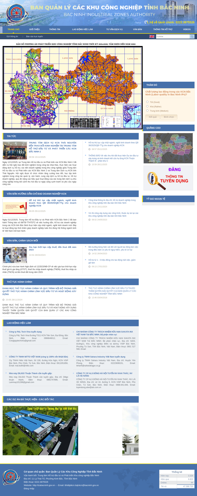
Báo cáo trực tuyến (34, 36)
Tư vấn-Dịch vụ (114, 29)
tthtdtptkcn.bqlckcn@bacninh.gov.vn (82, 485)
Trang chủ (13, 29)
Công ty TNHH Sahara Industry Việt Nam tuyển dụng (100, 357)
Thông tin (54, 29)
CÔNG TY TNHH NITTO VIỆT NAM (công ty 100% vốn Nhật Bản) (38, 357)
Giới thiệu (34, 29)
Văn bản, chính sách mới (22, 240)
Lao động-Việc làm (82, 29)
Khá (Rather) (155, 107)
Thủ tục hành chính (19, 282)
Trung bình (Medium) (159, 111)
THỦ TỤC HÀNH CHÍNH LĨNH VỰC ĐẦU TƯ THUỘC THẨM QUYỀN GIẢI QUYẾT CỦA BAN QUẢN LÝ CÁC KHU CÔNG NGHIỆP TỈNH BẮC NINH (112, 291)
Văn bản (137, 29)
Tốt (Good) (155, 102)
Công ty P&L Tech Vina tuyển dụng (25, 332)
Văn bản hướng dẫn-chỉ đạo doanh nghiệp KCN (36, 193)
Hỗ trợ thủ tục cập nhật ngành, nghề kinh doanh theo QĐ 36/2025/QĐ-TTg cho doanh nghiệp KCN (52, 203)
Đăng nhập (29, 488)
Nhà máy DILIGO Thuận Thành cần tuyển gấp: (30, 373)
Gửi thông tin (12, 36)
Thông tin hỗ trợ (162, 29)
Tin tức (11, 136)
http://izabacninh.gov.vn (44, 485)
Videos (187, 29)
